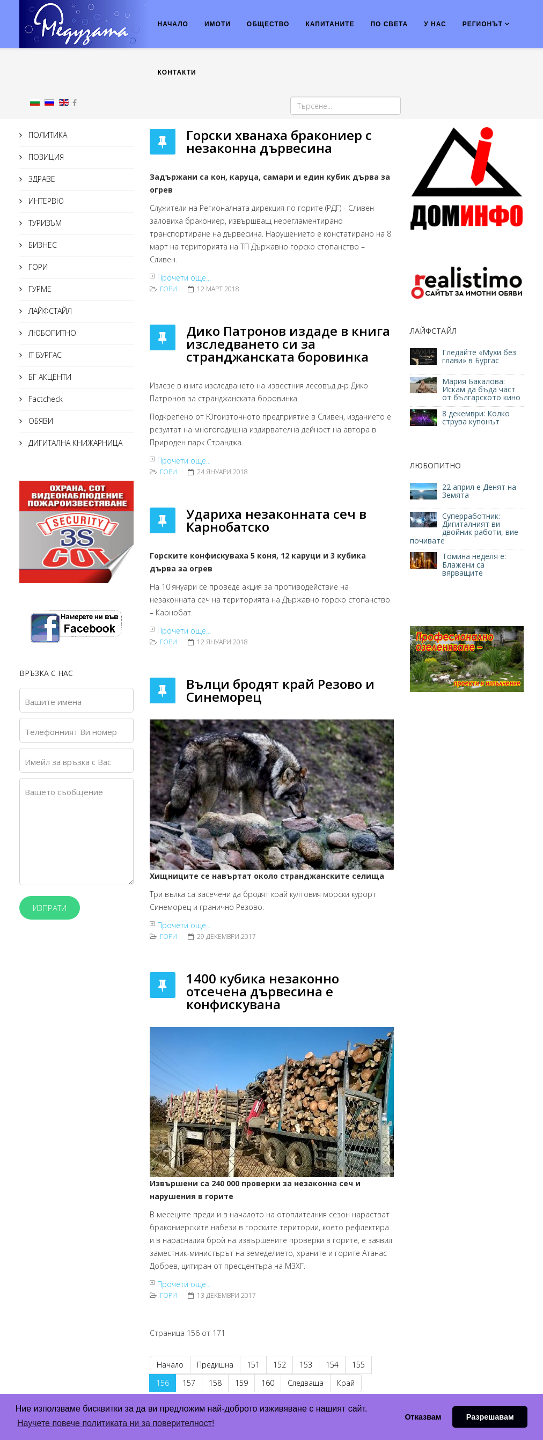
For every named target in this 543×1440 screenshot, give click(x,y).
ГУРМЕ (39, 289)
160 (267, 1383)
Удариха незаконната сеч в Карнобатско (276, 520)
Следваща (306, 1383)
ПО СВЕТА (389, 24)
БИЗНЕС (41, 245)
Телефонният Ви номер (71, 731)
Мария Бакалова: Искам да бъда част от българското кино (482, 389)
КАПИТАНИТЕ (329, 24)
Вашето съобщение (64, 792)
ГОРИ (37, 267)
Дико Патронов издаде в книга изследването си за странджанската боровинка (288, 343)
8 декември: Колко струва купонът (476, 417)
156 (162, 1383)
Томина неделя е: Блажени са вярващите (474, 564)
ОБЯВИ (39, 421)
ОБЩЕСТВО (268, 24)
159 (241, 1383)
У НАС (435, 24)
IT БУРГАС (44, 355)
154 (332, 1365)
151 (253, 1365)
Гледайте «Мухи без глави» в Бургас (479, 356)
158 (215, 1383)
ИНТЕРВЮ (45, 201)
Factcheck (44, 399)
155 (358, 1365)
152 (279, 1365)
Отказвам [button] (423, 1417)
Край (346, 1383)
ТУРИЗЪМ (44, 223)
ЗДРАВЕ (40, 179)
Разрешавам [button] (490, 1417)
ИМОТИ (217, 24)
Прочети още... (184, 278)
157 (188, 1383)
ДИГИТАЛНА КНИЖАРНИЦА (74, 443)
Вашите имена (53, 701)
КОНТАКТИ (177, 72)
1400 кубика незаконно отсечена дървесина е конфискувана (262, 991)
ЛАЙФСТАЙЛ (49, 311)
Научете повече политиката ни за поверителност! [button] (115, 1423)
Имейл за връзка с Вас (68, 761)
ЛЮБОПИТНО (51, 333)
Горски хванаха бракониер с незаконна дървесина (279, 141)
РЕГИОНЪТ (483, 24)
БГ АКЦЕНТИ (48, 377)
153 (305, 1365)
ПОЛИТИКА (46, 135)
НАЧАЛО (173, 24)
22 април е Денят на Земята (479, 491)
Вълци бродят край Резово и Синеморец (280, 690)
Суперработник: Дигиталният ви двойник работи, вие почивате (464, 528)
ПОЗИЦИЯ (45, 157)
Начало (170, 1365)
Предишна (215, 1365)
